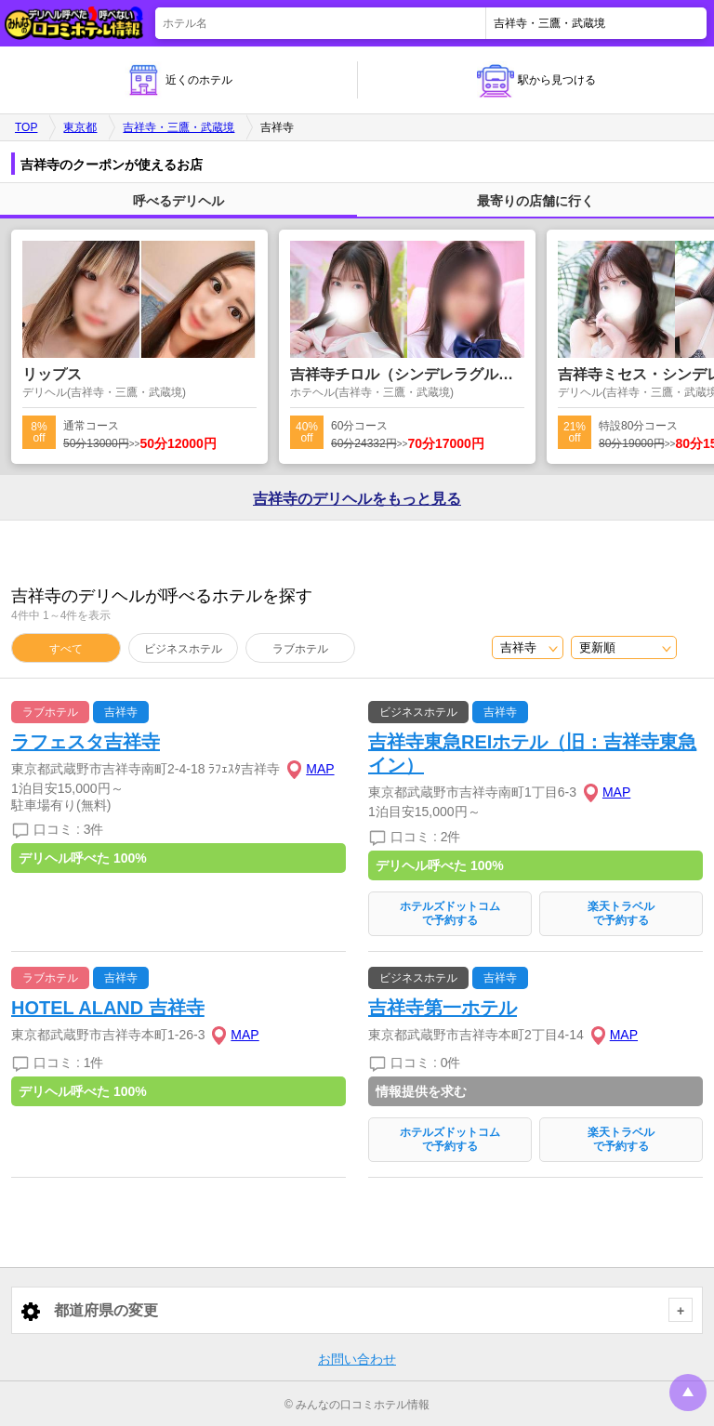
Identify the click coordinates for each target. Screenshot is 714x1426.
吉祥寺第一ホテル (442, 1007)
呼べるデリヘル (178, 200)
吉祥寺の (357, 499)
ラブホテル (300, 648)
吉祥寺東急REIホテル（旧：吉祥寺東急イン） (532, 753)
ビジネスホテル (183, 648)
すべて (66, 648)
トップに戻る (688, 1392)
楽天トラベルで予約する (621, 913)
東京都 (80, 127)
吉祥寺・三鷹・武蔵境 (178, 127)
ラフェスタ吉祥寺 (85, 742)
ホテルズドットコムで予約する (450, 913)
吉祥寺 (121, 712)
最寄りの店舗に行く (535, 200)
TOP (26, 127)
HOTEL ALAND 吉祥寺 (108, 1007)
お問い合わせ (357, 1359)
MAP (320, 768)
